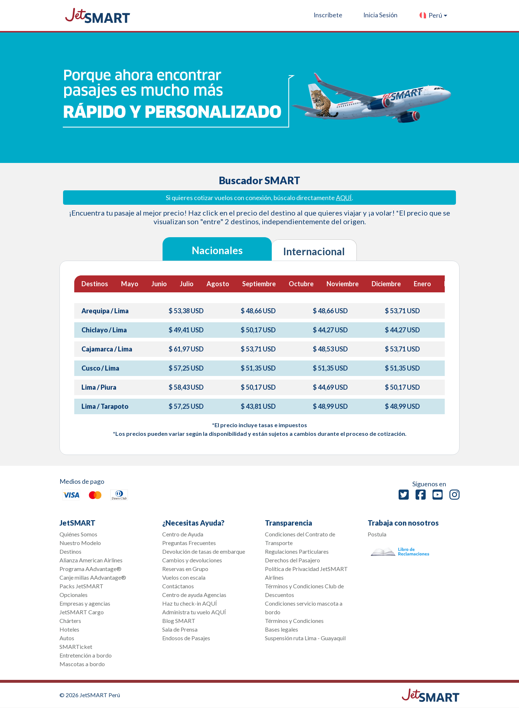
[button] (433, 15)
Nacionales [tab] (217, 250)
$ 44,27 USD (330, 330)
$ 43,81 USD (258, 406)
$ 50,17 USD (258, 330)
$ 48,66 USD (258, 311)
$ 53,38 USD (186, 311)
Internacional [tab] (314, 251)
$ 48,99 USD (330, 406)
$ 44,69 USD (330, 387)
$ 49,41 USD (186, 330)
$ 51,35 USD (258, 368)
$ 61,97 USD (186, 349)
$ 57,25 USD (186, 368)
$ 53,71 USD (402, 311)
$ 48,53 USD (330, 349)
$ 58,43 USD (186, 387)
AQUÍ (344, 198)
